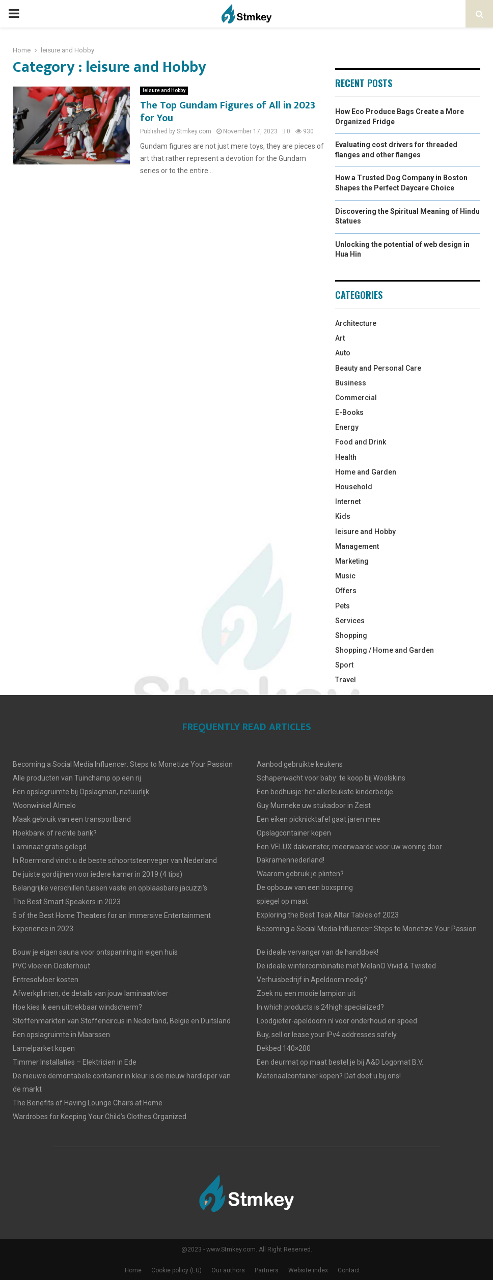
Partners (267, 1270)
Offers (346, 591)
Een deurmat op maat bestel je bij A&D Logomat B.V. (340, 1062)
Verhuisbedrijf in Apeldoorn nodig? (312, 980)
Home (133, 1270)
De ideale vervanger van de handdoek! (317, 952)
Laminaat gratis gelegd (50, 847)
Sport (344, 665)
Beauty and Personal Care (378, 368)
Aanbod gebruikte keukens (300, 764)
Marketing (352, 561)
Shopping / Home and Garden (384, 650)
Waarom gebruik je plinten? (300, 874)
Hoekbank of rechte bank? (55, 833)
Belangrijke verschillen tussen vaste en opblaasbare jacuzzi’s (110, 888)
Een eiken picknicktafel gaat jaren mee (318, 819)
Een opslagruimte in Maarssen (61, 1035)
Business (350, 383)
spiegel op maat (282, 901)
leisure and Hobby (164, 90)
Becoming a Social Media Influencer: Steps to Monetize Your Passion (123, 764)
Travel (345, 680)
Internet (348, 501)
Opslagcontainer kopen (294, 833)
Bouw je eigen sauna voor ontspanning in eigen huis (95, 952)
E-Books (349, 412)
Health (346, 457)
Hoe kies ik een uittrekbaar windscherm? (77, 1007)
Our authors (228, 1270)
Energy (347, 427)
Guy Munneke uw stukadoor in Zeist (314, 805)
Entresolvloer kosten (45, 980)
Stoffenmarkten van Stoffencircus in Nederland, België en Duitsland (122, 1021)
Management (357, 546)
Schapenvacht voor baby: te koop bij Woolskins (331, 778)
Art (340, 338)
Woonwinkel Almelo (44, 805)
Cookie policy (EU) (176, 1270)
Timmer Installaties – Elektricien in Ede (74, 1062)
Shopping (351, 635)
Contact (349, 1270)
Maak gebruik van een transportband (72, 819)
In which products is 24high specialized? (320, 1007)
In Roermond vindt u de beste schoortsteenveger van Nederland (115, 860)
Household (353, 487)
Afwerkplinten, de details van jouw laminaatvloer (91, 993)
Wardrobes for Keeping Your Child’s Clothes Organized (99, 1116)
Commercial (356, 398)
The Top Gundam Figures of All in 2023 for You (227, 112)
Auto (342, 353)
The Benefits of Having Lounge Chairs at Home (87, 1103)
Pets (342, 606)
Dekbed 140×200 (284, 1048)
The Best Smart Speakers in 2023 (67, 902)
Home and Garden (365, 472)
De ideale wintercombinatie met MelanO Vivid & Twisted (346, 966)
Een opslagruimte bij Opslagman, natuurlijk (81, 792)
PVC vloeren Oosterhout (51, 966)
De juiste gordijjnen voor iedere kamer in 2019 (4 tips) (97, 874)
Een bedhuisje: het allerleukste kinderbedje (325, 792)
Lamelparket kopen (44, 1048)
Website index (308, 1270)
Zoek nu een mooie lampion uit (306, 993)
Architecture (355, 323)
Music (345, 576)
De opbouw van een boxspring (305, 887)
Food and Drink (360, 442)
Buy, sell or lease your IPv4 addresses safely (327, 1035)
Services (350, 621)
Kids (342, 516)
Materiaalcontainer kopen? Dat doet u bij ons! (329, 1076)
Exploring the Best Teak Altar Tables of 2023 (328, 915)
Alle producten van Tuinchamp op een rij (77, 778)
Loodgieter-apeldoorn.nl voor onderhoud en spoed (337, 1021)
